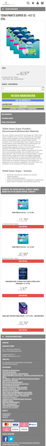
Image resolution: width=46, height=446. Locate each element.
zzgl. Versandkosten (17, 79)
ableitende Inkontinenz (9, 397)
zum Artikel (23, 226)
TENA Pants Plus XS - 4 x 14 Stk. (23, 247)
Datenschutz (6, 414)
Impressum (6, 415)
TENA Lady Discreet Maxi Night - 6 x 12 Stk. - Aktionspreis (23, 316)
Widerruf (5, 417)
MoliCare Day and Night (10, 407)
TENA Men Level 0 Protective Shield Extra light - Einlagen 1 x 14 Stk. (23, 282)
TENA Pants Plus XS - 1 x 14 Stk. (23, 213)
